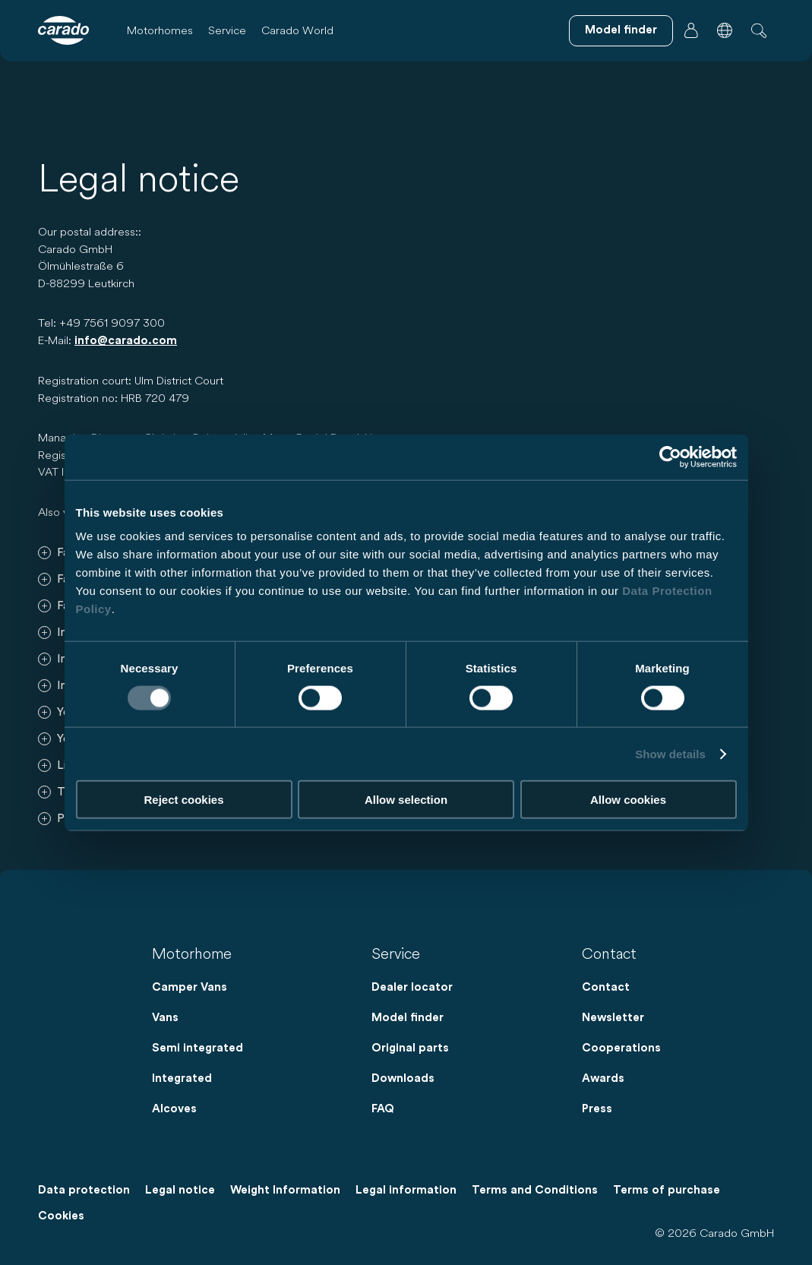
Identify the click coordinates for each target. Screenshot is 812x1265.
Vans (165, 1017)
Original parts (410, 1048)
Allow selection (406, 799)
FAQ (382, 1109)
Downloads (402, 1078)
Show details (670, 753)
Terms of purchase (666, 1190)
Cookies (61, 1216)
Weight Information (285, 1190)
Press (597, 1109)
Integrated (182, 1078)
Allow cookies (628, 799)
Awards (603, 1078)
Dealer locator (412, 987)
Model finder (407, 1017)
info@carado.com (125, 340)
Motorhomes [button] (160, 30)
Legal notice (180, 1190)
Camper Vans (189, 987)
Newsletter (613, 1017)
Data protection (84, 1190)
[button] (724, 30)
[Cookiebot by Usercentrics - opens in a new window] (670, 456)
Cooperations (621, 1048)
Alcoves (174, 1109)
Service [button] (227, 30)
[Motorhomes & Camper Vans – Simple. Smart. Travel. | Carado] (63, 30)
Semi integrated (197, 1048)
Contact (606, 987)
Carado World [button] (297, 30)
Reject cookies (183, 799)
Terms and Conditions (535, 1190)
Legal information (406, 1190)
